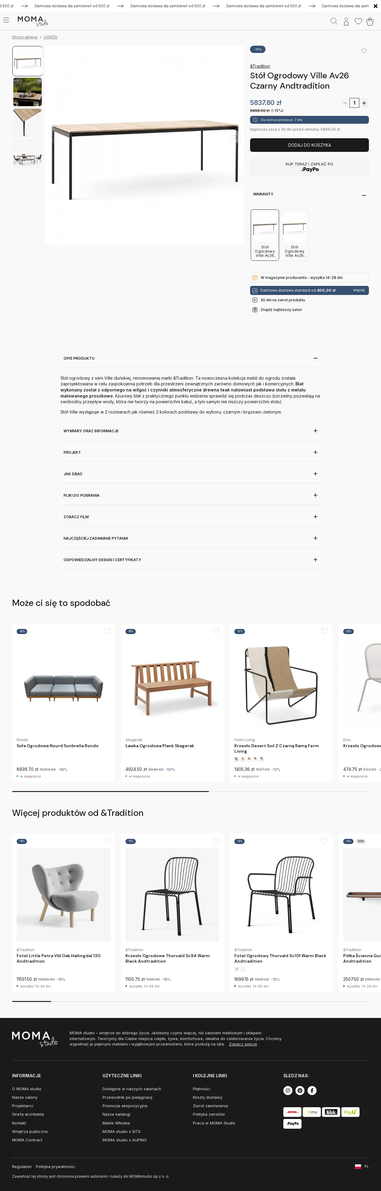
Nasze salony (24, 1097)
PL (366, 1166)
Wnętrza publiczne (30, 1131)
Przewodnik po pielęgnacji (127, 1097)
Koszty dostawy (207, 1097)
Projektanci (22, 1105)
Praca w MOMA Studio (214, 1123)
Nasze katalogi (116, 1114)
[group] (63, 702)
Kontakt (19, 1123)
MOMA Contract (27, 1139)
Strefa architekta (28, 1114)
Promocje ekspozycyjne (125, 1105)
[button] (236, 137)
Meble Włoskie (116, 1123)
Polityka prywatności (55, 1166)
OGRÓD (50, 37)
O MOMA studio (26, 1088)
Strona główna (24, 37)
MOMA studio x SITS (122, 1131)
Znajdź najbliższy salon (281, 309)
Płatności (201, 1088)
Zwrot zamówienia (210, 1105)
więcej (359, 290)
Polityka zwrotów (209, 1114)
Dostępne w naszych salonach (132, 1088)
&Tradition (260, 66)
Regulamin (22, 1166)
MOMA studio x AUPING (125, 1139)
